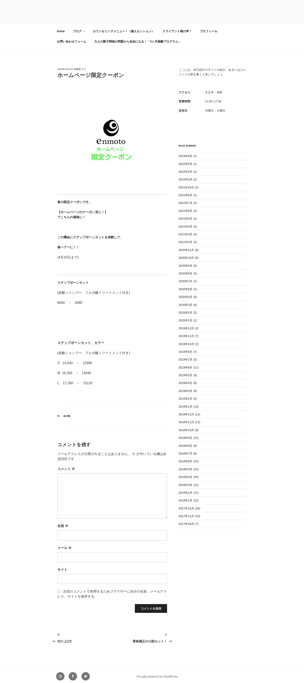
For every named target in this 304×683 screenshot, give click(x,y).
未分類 (66, 412)
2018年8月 (186, 442)
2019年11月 (186, 332)
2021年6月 (186, 207)
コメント (66, 465)
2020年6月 (186, 285)
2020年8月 (186, 270)
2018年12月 (186, 410)
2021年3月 (186, 230)
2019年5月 (186, 371)
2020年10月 (186, 254)
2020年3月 (186, 301)
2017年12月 (186, 504)
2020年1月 (186, 316)
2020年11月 (186, 246)
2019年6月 (186, 364)
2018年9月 (186, 434)
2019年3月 (186, 387)
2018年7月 (186, 450)
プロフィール (208, 27)
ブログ (79, 27)
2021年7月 (186, 199)
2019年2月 (186, 395)
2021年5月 (186, 215)
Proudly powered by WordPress (157, 673)
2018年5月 (186, 465)
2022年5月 (186, 160)
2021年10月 (186, 184)
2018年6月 (186, 457)
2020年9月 (186, 262)
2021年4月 (186, 223)
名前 (62, 522)
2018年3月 (186, 481)
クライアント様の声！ (177, 27)
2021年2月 (186, 238)
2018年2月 (186, 489)
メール (64, 544)
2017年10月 (186, 520)
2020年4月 (186, 293)
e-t (84, 65)
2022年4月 (186, 168)
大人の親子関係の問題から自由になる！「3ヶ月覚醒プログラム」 (137, 38)
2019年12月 (186, 324)
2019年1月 (186, 403)
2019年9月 (186, 348)
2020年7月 (186, 277)
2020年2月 (186, 309)
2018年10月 (186, 426)
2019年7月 (186, 356)
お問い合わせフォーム (71, 38)
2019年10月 (186, 340)
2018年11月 (186, 418)
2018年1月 (186, 497)
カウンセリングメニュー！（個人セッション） (123, 27)
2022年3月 (186, 176)
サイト (62, 566)
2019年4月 (186, 379)
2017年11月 (186, 512)
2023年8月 (186, 152)
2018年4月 (186, 473)
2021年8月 (186, 191)
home (61, 27)
